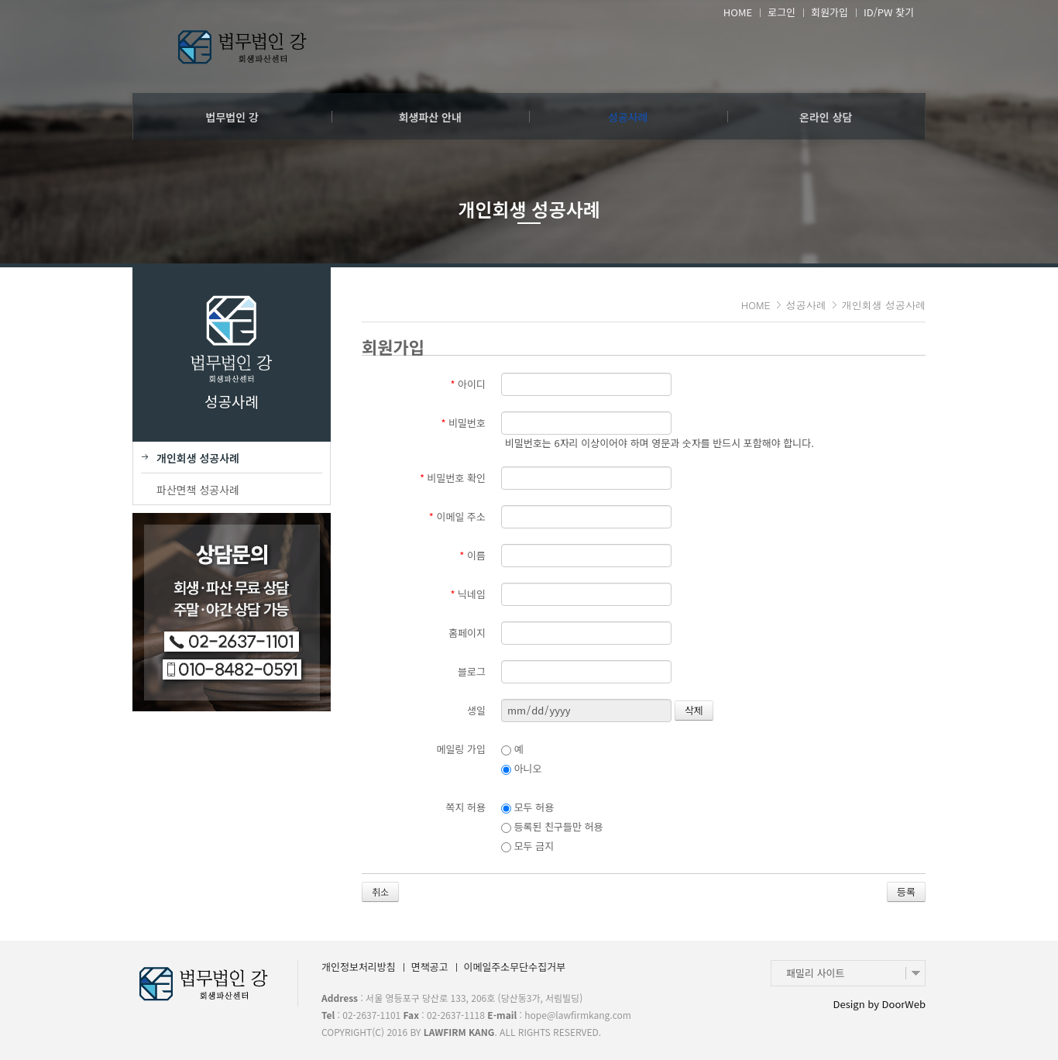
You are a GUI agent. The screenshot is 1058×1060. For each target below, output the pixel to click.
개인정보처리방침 (358, 966)
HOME (737, 12)
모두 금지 (527, 845)
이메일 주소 (457, 516)
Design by (879, 1003)
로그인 (781, 12)
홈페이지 (467, 632)
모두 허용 (527, 807)
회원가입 (829, 12)
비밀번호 (463, 422)
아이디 (468, 384)
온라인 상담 (825, 117)
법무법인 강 (232, 117)
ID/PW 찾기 (889, 12)
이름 (472, 555)
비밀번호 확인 (453, 477)
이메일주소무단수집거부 (515, 966)
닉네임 (468, 594)
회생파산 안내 (430, 117)
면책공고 (429, 966)
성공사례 (628, 117)
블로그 (472, 671)
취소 (380, 891)
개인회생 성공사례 (884, 305)
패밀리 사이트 (815, 972)
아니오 (521, 768)
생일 (476, 710)
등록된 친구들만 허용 (552, 826)
